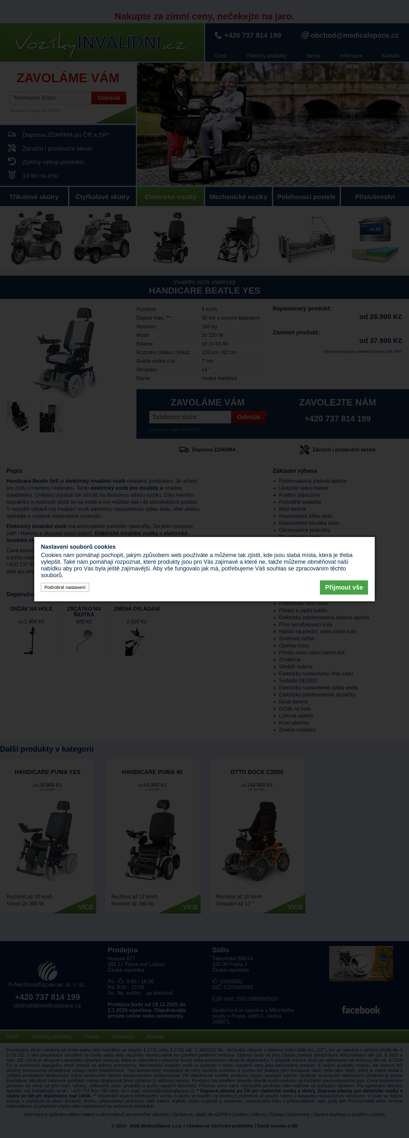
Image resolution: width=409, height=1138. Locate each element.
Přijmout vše (344, 587)
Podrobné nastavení (65, 587)
